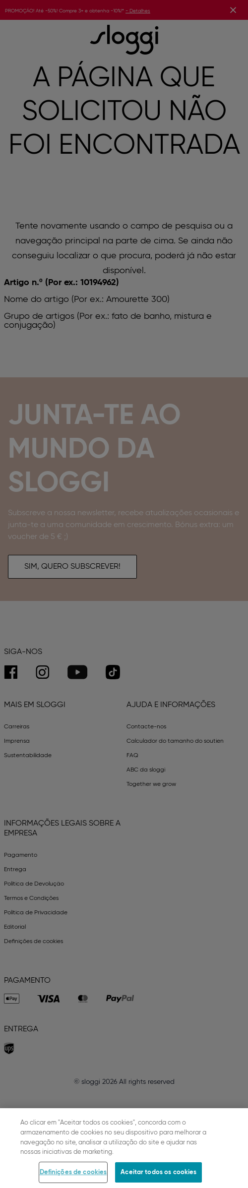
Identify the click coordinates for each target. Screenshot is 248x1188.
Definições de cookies (73, 1177)
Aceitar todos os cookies (158, 1177)
